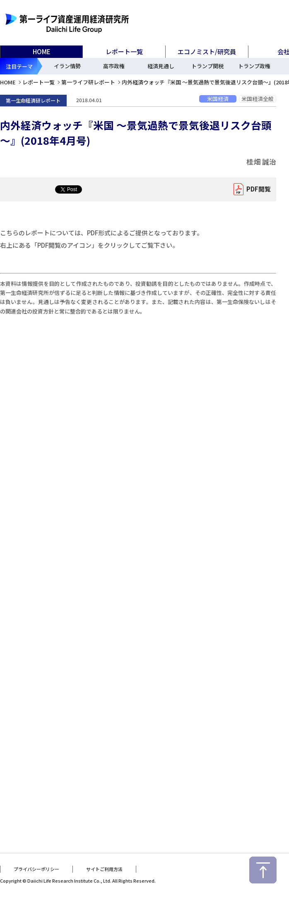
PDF (256, 189)
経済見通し (160, 66)
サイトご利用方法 (104, 868)
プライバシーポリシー (36, 868)
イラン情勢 (67, 66)
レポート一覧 (38, 82)
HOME (42, 51)
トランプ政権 (254, 66)
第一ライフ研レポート (88, 82)
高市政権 (114, 66)
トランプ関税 (207, 66)
